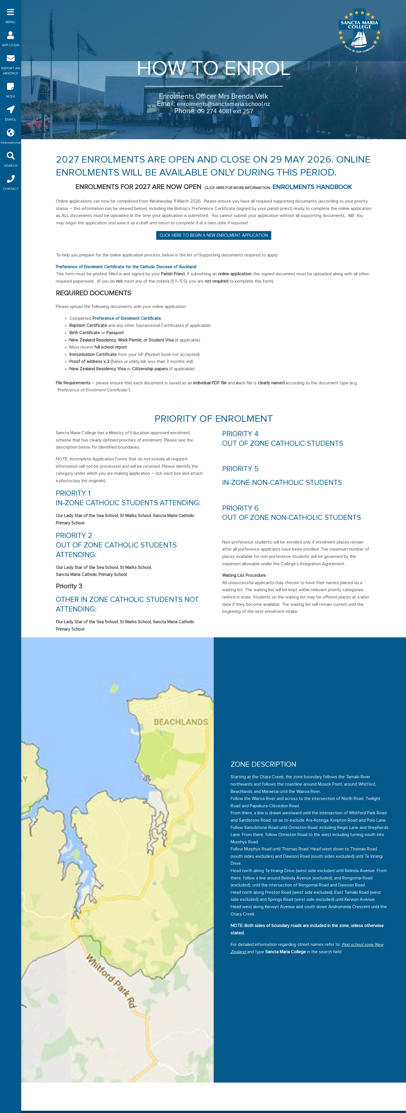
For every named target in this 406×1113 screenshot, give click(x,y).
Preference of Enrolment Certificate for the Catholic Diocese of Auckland (127, 266)
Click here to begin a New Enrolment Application (214, 235)
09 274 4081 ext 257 (225, 110)
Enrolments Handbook (312, 186)
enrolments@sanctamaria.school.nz (223, 103)
